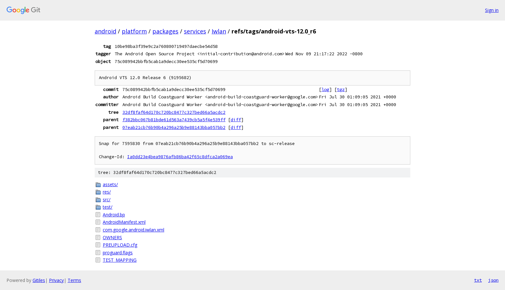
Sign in (492, 10)
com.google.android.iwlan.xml (133, 230)
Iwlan (219, 31)
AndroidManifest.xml (124, 222)
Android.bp (114, 215)
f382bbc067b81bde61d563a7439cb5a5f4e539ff (173, 119)
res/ (107, 192)
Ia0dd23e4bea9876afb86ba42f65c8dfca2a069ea (180, 156)
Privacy (56, 280)
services (195, 31)
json (493, 280)
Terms (74, 280)
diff (236, 119)
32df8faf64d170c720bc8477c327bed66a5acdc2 (173, 112)
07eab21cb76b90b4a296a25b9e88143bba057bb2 (173, 127)
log (325, 89)
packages (165, 31)
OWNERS (112, 237)
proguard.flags (118, 252)
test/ (107, 207)
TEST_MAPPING (120, 260)
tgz (341, 89)
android (105, 31)
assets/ (110, 184)
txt (478, 280)
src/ (106, 199)
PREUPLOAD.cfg (120, 245)
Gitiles (39, 280)
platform (134, 31)
